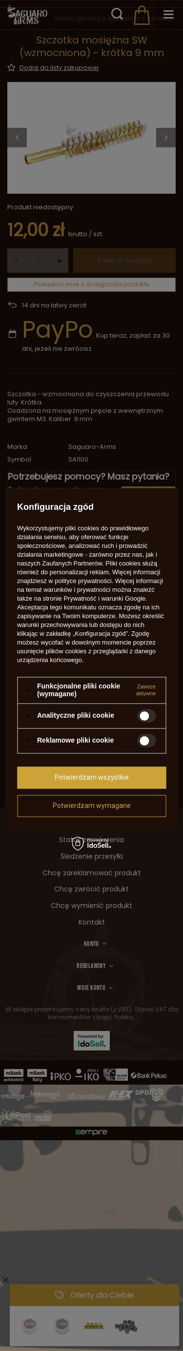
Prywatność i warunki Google (104, 599)
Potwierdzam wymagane (92, 805)
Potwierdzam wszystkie (92, 777)
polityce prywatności (83, 581)
